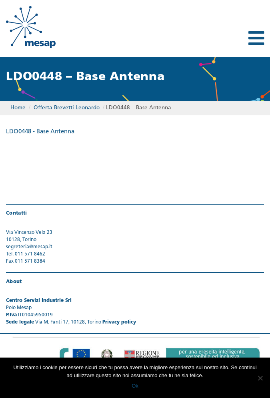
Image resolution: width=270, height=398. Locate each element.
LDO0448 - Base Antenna (40, 132)
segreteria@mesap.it (29, 247)
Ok (135, 386)
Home (18, 108)
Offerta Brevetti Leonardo (67, 108)
